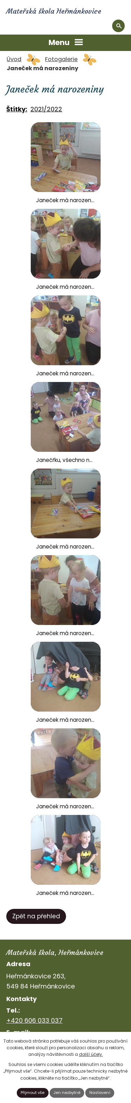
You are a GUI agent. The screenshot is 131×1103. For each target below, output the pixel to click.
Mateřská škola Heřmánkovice (53, 11)
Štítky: (16, 109)
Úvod (14, 59)
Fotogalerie (61, 59)
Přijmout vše (32, 1092)
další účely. (91, 1054)
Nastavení (99, 1092)
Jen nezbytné (66, 1092)
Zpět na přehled (36, 916)
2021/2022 (46, 109)
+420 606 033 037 (34, 1020)
